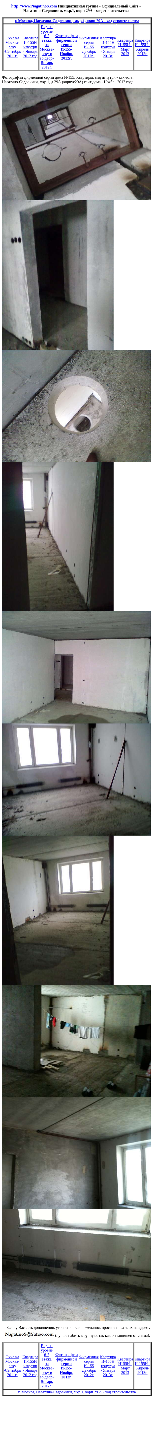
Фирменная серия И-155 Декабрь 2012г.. (89, 47)
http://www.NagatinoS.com (34, 6)
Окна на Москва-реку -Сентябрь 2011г (12, 47)
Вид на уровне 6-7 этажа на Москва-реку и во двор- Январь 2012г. (47, 47)
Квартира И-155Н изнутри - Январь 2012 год (30, 47)
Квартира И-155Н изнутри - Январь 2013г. (108, 47)
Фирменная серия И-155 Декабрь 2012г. (89, 1366)
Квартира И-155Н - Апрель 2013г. (143, 47)
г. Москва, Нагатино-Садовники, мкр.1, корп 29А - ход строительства (77, 21)
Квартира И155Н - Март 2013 (125, 47)
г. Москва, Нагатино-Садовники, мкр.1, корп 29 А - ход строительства (77, 1392)
